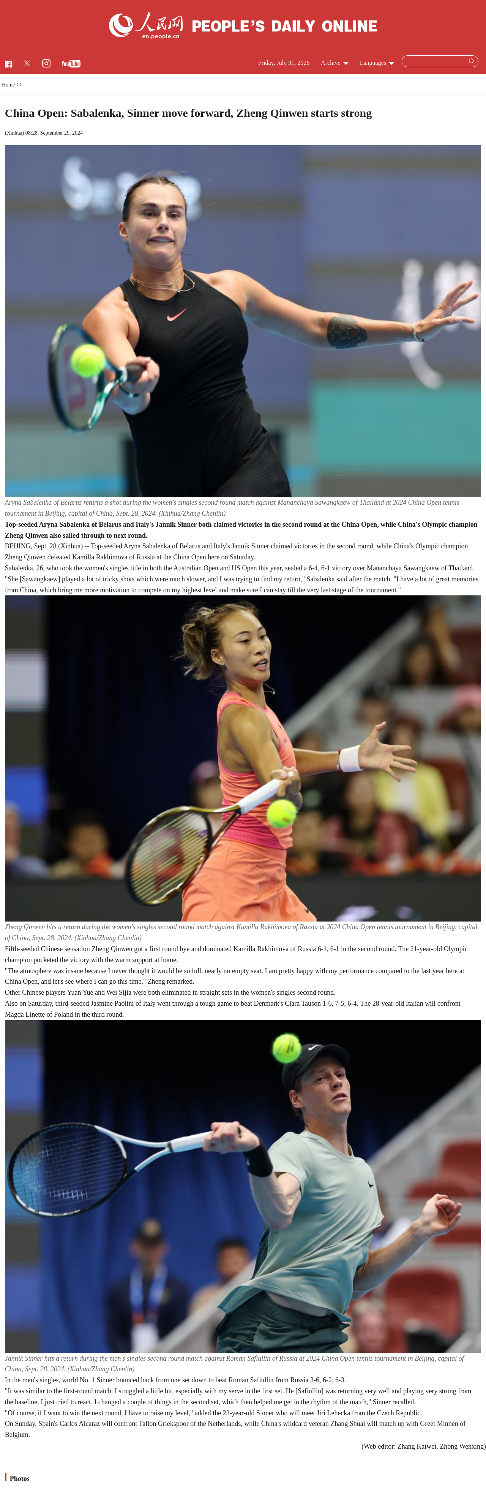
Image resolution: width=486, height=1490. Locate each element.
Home (8, 85)
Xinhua (14, 133)
